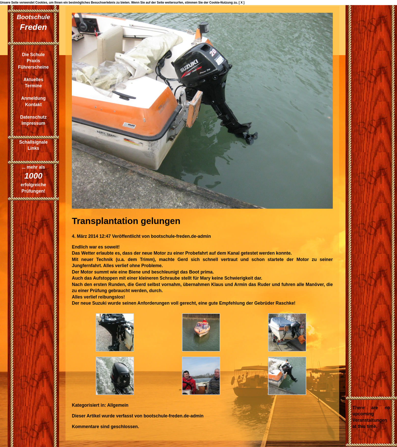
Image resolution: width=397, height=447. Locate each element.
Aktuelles (33, 79)
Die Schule (33, 54)
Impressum (33, 123)
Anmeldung (33, 98)
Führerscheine (33, 67)
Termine (33, 85)
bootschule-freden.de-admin (181, 236)
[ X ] (242, 2)
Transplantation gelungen (126, 221)
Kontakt (33, 104)
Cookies (41, 2)
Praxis (33, 60)
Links (33, 148)
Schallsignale (33, 142)
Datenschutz (33, 117)
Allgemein (117, 405)
